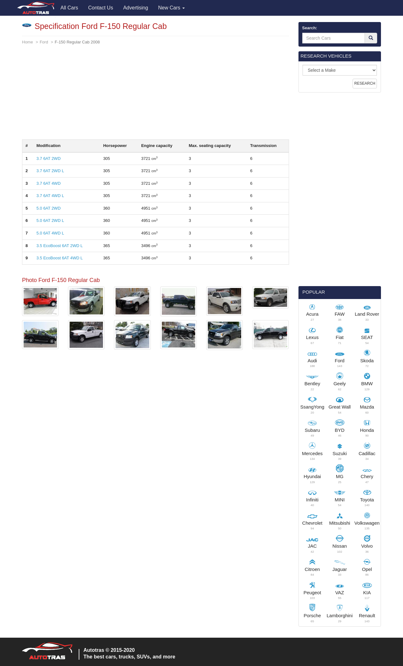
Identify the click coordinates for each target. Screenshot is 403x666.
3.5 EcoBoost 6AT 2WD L (60, 245)
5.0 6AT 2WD (49, 208)
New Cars (171, 7)
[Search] (371, 38)
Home (27, 42)
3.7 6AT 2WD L (50, 170)
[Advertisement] (155, 95)
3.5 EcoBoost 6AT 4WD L (60, 258)
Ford (44, 42)
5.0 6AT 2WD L (50, 220)
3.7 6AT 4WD (49, 183)
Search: (309, 27)
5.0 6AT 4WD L (50, 233)
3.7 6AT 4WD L (50, 195)
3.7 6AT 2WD (49, 158)
